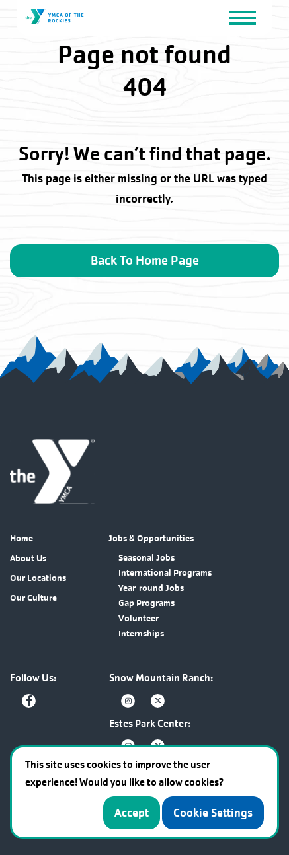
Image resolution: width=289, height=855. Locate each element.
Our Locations (38, 578)
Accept (131, 812)
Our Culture (33, 597)
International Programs (165, 572)
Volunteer (138, 618)
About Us (28, 558)
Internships (141, 633)
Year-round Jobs (151, 588)
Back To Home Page (145, 261)
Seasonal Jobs (146, 557)
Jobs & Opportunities (151, 538)
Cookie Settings (213, 812)
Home (21, 538)
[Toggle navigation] (242, 17)
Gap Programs (146, 603)
